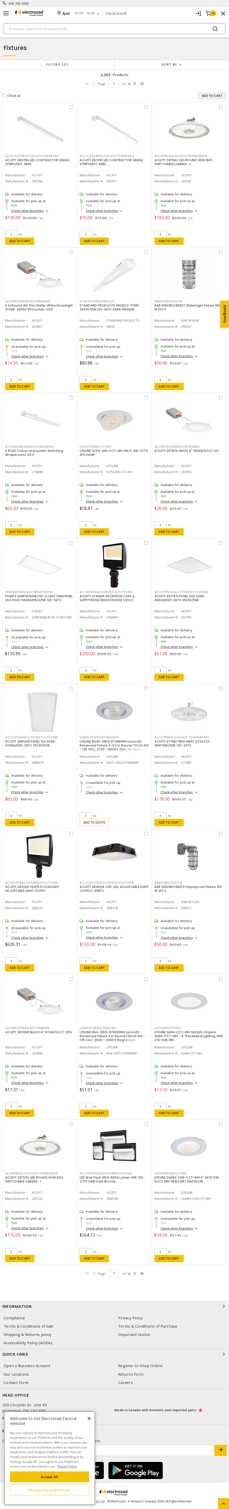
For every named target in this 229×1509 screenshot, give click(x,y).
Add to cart (20, 241)
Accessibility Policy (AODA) (28, 1342)
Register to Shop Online (140, 1365)
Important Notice (134, 1334)
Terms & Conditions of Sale (29, 1326)
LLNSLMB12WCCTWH (170, 1173)
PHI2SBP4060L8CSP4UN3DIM (29, 592)
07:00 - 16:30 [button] (85, 13)
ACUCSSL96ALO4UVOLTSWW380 (32, 156)
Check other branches (27, 210)
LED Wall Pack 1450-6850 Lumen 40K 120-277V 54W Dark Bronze (112, 1179)
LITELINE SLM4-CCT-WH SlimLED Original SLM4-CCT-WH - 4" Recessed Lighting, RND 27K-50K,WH (188, 1036)
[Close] (89, 1418)
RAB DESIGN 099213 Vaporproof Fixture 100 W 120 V (188, 889)
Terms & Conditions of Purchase (148, 1326)
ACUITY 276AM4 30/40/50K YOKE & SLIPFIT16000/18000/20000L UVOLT (107, 598)
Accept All (49, 1477)
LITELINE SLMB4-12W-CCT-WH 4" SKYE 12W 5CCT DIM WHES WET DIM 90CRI (186, 1179)
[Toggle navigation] (6, 13)
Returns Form (130, 1374)
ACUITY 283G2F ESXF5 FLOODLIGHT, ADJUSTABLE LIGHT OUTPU (32, 889)
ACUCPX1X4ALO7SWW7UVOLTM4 (31, 737)
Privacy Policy (130, 1318)
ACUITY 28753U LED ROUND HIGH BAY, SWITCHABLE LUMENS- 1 (34, 1179)
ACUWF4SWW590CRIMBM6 (27, 1028)
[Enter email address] (108, 1450)
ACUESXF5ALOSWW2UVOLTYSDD (31, 883)
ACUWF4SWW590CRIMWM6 (27, 301)
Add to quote (94, 822)
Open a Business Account (27, 1365)
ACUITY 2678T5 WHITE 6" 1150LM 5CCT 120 (186, 451)
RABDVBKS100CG (168, 883)
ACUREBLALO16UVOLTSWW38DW (181, 156)
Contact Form (16, 1382)
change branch (116, 13)
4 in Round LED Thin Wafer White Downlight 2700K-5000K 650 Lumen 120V (39, 307)
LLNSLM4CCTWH (167, 1028)
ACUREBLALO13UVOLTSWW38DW (31, 1173)
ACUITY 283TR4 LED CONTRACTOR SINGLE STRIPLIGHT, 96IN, (37, 162)
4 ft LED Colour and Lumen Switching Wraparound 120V (34, 453)
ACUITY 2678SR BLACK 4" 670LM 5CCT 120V (38, 1032)
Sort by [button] (169, 64)
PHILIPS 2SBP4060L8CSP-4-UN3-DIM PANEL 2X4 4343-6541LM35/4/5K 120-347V (39, 598)
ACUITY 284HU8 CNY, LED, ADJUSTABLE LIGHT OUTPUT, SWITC (114, 889)
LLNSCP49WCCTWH (96, 447)
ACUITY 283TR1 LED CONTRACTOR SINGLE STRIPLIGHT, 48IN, (111, 162)
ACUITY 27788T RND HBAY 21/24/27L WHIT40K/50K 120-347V (182, 743)
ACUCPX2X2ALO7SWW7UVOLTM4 (181, 592)
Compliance (14, 1318)
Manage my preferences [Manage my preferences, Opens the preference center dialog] (49, 1490)
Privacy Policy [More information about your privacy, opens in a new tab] (67, 1466)
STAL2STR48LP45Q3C (97, 301)
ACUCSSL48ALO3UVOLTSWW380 (107, 156)
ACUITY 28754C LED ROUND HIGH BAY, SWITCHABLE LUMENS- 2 (183, 162)
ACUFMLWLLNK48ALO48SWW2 (29, 447)
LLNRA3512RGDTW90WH (99, 737)
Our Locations (16, 1374)
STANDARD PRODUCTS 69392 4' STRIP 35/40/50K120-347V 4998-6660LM (109, 307)
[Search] (114, 28)
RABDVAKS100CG (168, 301)
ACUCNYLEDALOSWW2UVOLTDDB (107, 883)
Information (114, 1306)
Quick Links (114, 1354)
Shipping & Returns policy (27, 1334)
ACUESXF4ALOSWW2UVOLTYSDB (106, 592)
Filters (57, 64)
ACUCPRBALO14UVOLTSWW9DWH (181, 737)
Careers (125, 1382)
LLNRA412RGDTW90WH (98, 1028)
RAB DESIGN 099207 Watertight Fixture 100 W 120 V (187, 307)
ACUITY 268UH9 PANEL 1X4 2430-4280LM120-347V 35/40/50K (30, 743)
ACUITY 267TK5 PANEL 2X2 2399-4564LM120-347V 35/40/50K (180, 598)
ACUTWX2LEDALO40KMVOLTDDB (106, 1173)
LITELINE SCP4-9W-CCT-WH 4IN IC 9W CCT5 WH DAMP (114, 453)
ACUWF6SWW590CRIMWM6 (177, 447)
